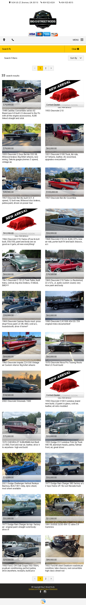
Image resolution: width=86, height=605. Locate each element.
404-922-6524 (48, 2)
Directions (53, 589)
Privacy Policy (43, 589)
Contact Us (33, 589)
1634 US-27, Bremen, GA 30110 (23, 2)
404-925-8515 (66, 2)
